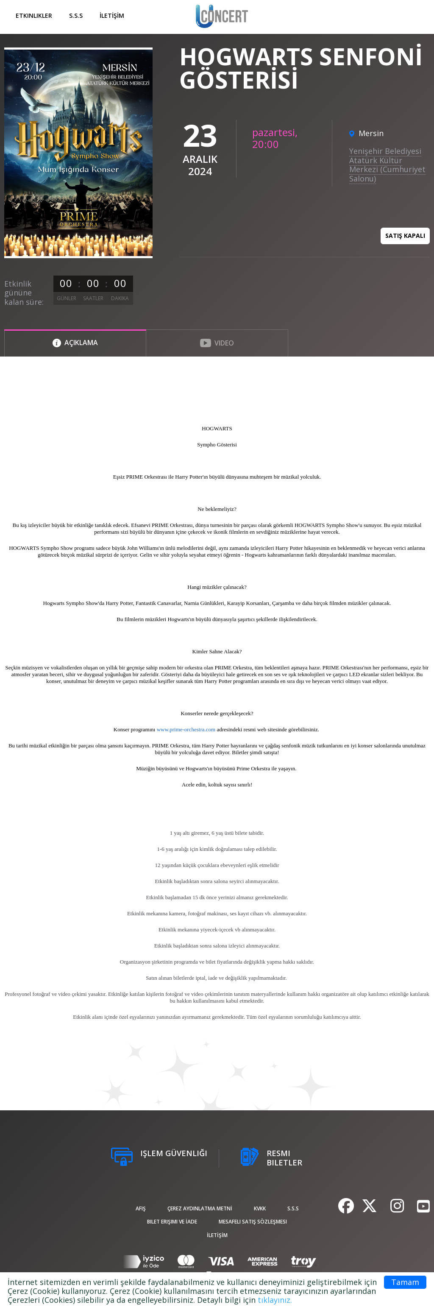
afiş (141, 1208)
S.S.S (76, 15)
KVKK (260, 1208)
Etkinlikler (34, 15)
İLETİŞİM (112, 15)
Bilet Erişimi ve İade (172, 1221)
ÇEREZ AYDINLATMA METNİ (199, 1208)
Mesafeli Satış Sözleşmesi (253, 1221)
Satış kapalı (405, 235)
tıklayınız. (275, 1300)
